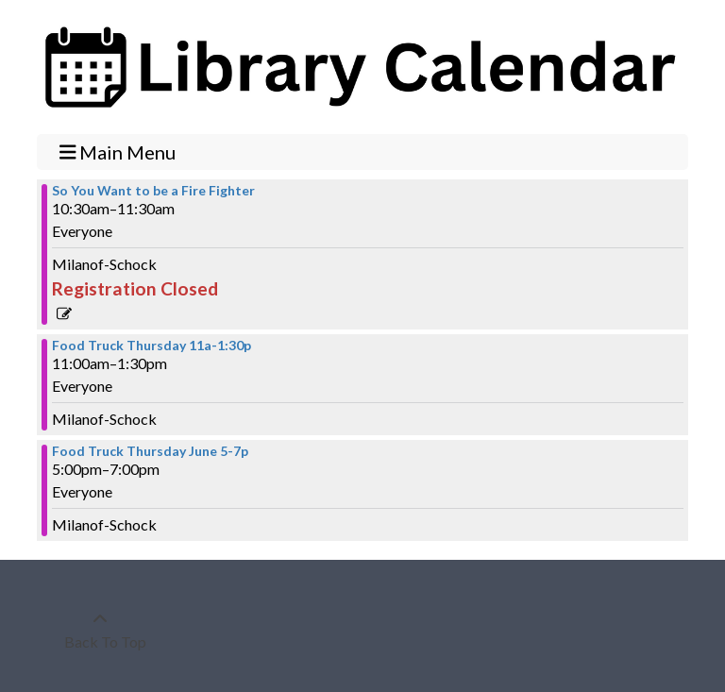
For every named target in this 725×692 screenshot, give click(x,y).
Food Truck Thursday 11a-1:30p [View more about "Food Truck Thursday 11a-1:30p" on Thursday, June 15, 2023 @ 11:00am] (151, 345)
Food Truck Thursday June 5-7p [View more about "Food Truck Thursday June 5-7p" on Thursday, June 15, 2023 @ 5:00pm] (150, 451)
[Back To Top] (100, 631)
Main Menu (118, 151)
